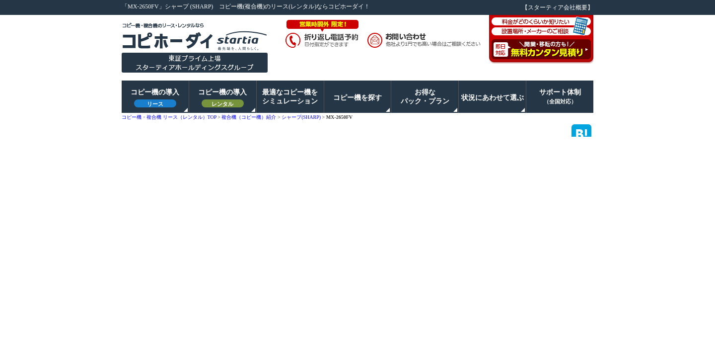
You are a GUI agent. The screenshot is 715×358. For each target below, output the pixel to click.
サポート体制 (560, 96)
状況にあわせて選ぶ (492, 97)
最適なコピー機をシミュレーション (290, 97)
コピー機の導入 (155, 98)
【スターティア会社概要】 (557, 7)
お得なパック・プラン (425, 97)
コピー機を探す (357, 97)
